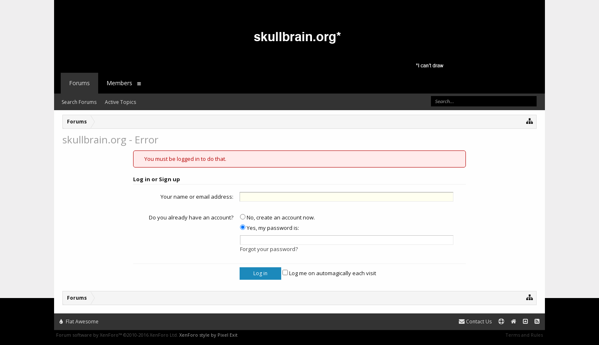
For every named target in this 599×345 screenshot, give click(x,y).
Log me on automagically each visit (329, 273)
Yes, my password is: (269, 228)
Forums (79, 83)
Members (119, 83)
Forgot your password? (269, 249)
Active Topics (120, 102)
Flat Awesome (79, 321)
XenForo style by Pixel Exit (208, 335)
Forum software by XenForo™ (117, 335)
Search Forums (79, 102)
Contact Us (475, 321)
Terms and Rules (524, 335)
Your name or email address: (197, 196)
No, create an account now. (277, 217)
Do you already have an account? (191, 217)
